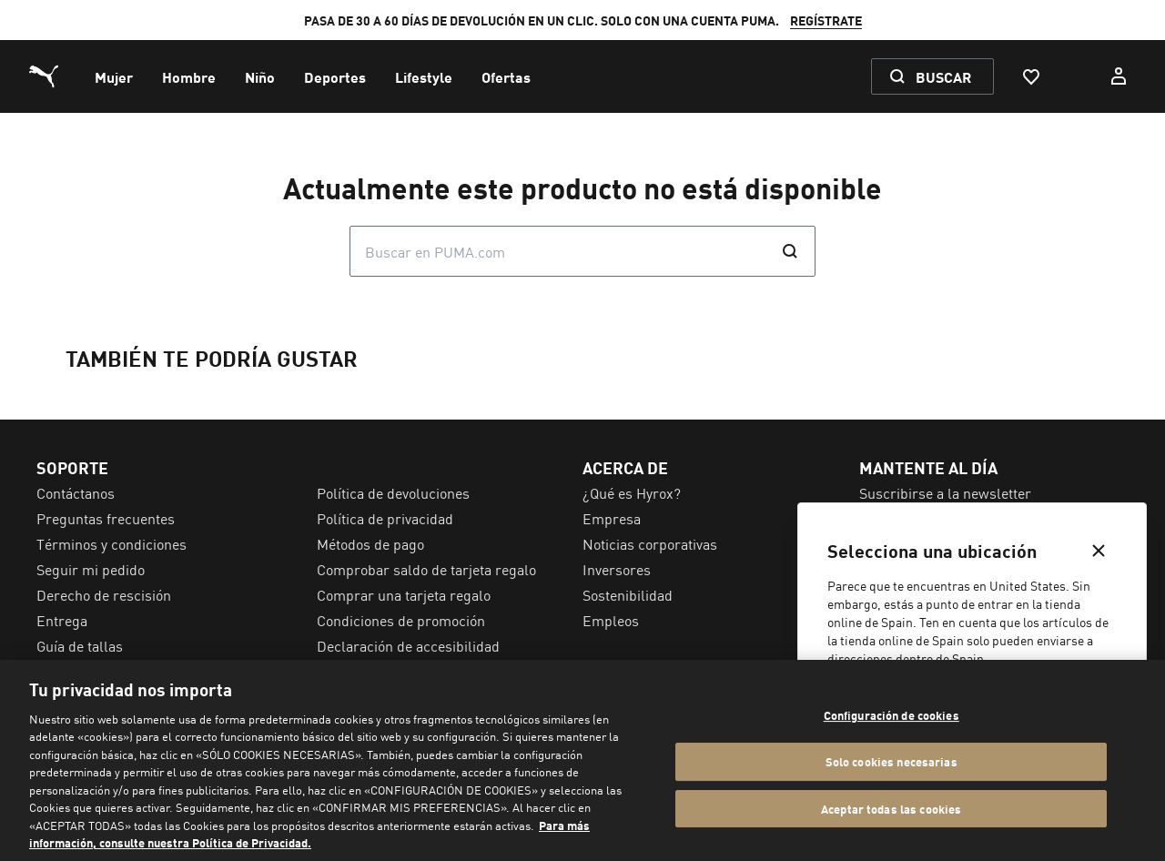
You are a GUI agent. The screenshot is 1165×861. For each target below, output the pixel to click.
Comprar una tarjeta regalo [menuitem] (404, 594)
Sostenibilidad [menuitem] (627, 594)
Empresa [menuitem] (611, 518)
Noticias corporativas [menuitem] (649, 543)
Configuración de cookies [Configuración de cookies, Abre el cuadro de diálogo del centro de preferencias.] (891, 715)
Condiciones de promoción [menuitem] (401, 620)
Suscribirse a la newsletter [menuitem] (945, 492)
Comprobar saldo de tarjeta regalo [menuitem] (426, 569)
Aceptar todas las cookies (891, 808)
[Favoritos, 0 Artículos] (1030, 76)
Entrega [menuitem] (61, 620)
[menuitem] (113, 76)
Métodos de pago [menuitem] (370, 543)
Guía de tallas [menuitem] (79, 645)
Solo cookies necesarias (891, 761)
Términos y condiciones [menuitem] (111, 543)
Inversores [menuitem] (616, 569)
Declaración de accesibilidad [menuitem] (408, 645)
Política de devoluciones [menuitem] (393, 492)
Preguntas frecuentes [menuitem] (105, 518)
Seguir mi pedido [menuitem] (90, 569)
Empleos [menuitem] (610, 620)
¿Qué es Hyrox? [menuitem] (631, 492)
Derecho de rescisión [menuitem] (103, 594)
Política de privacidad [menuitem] (385, 518)
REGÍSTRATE (826, 20)
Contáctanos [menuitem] (75, 492)
